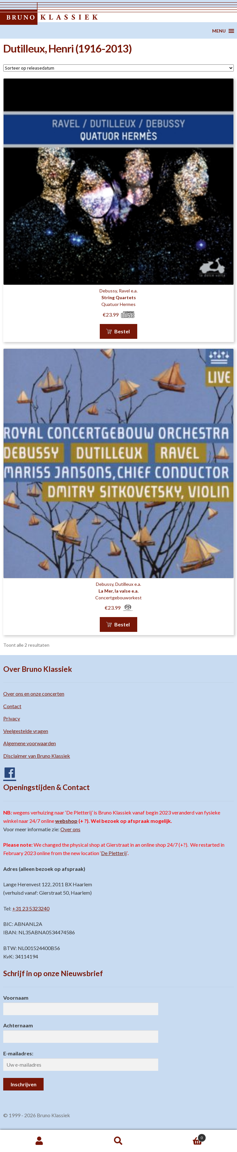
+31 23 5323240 (30, 908)
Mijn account (39, 1141)
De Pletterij (114, 853)
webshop (66, 821)
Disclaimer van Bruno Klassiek (36, 756)
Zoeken (118, 1141)
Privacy (11, 718)
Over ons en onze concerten (33, 693)
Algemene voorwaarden (29, 743)
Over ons (70, 829)
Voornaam (15, 998)
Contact (12, 706)
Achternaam (18, 1025)
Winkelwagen (182, 1136)
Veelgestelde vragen (25, 731)
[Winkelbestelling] (118, 67)
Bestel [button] (122, 331)
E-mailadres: (18, 1053)
